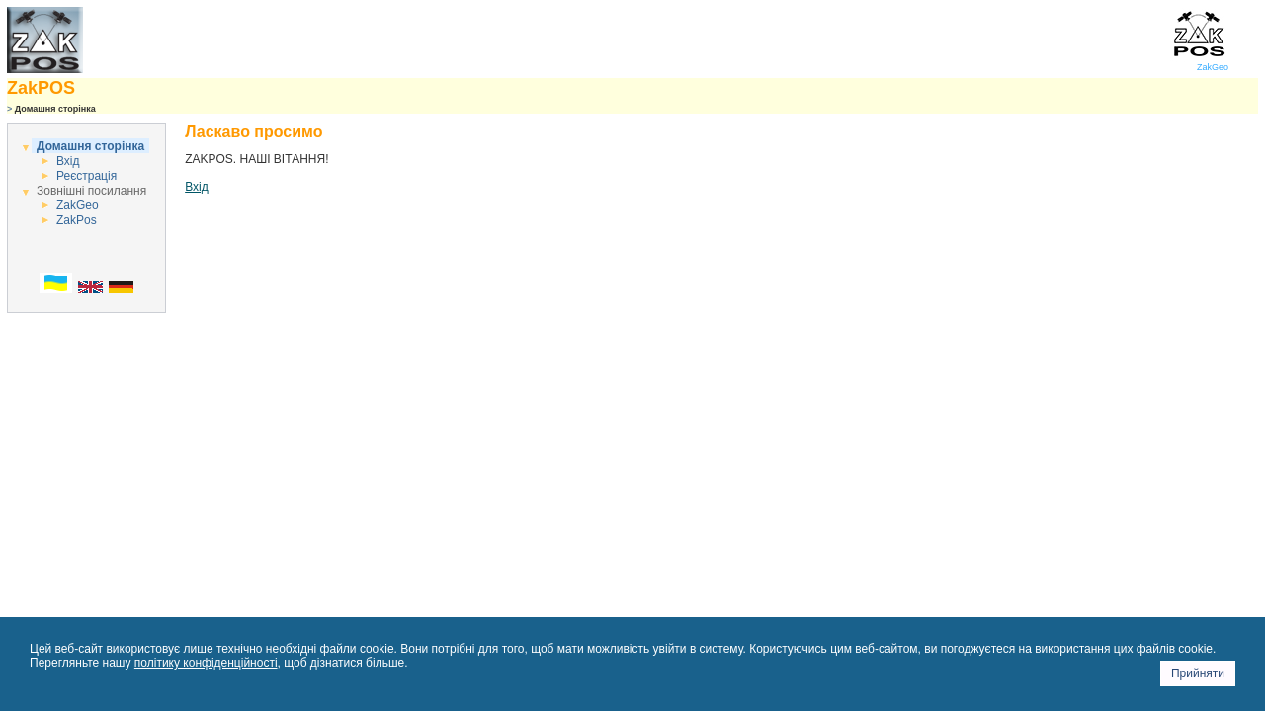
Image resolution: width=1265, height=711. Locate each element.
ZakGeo (1199, 63)
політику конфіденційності (206, 663)
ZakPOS (41, 88)
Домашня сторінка (90, 146)
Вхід (68, 161)
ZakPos (76, 220)
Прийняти (1197, 673)
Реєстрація (86, 176)
